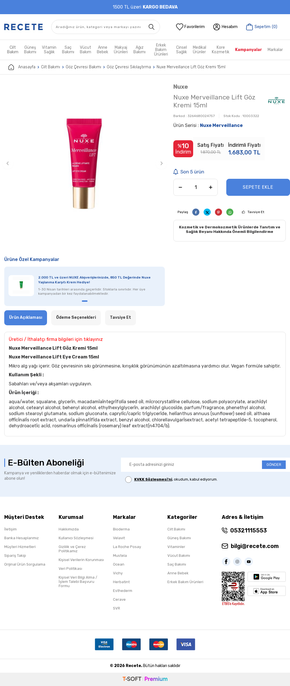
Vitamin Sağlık (49, 49)
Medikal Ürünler (199, 49)
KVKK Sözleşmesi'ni (153, 479)
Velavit (119, 538)
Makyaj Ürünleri (121, 49)
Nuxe (180, 86)
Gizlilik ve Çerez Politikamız (72, 549)
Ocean (118, 564)
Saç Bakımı (68, 49)
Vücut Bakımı (178, 555)
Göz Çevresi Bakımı (83, 67)
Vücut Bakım (85, 49)
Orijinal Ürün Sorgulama (24, 564)
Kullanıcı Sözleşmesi (76, 538)
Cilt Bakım (12, 49)
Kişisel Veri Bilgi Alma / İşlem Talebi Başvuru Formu (78, 581)
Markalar (275, 49)
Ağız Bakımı (139, 49)
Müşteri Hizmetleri (20, 547)
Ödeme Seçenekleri (76, 317)
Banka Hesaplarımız (21, 538)
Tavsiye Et (256, 212)
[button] (7, 163)
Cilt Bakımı (50, 67)
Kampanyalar (248, 49)
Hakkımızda (69, 529)
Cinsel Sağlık (181, 49)
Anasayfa (21, 67)
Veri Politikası (70, 568)
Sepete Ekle (258, 187)
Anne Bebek (102, 49)
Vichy (118, 573)
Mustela (120, 555)
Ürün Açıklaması (25, 317)
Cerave (119, 599)
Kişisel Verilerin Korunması (81, 560)
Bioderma (121, 529)
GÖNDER (273, 464)
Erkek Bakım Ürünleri (161, 50)
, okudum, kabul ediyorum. (171, 479)
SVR (116, 608)
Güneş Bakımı (30, 49)
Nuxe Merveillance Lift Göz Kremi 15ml (191, 67)
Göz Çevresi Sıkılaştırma (129, 67)
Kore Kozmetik (220, 49)
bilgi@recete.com (255, 546)
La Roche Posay (127, 547)
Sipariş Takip (15, 555)
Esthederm (122, 591)
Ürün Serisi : (208, 125)
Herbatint (121, 582)
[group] (84, 163)
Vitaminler (176, 547)
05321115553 (248, 530)
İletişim (10, 529)
